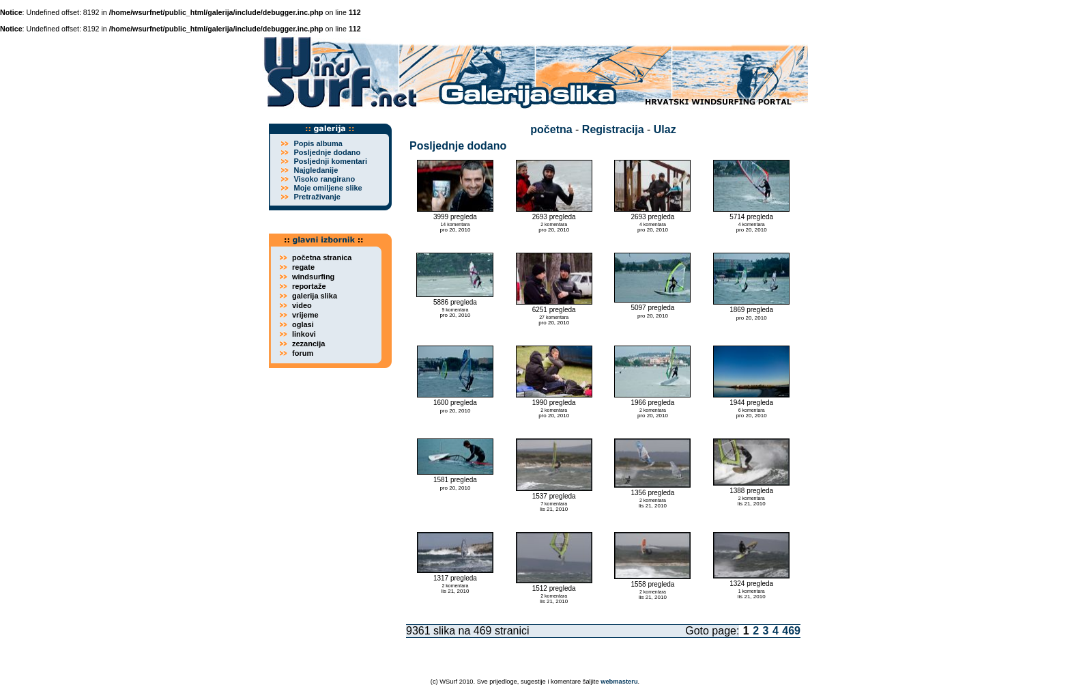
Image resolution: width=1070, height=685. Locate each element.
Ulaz (665, 129)
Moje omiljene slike (327, 188)
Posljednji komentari (330, 161)
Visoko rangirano (324, 179)
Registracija (613, 129)
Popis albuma (318, 143)
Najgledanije (315, 170)
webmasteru (619, 681)
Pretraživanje (316, 197)
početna (551, 129)
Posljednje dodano (326, 152)
